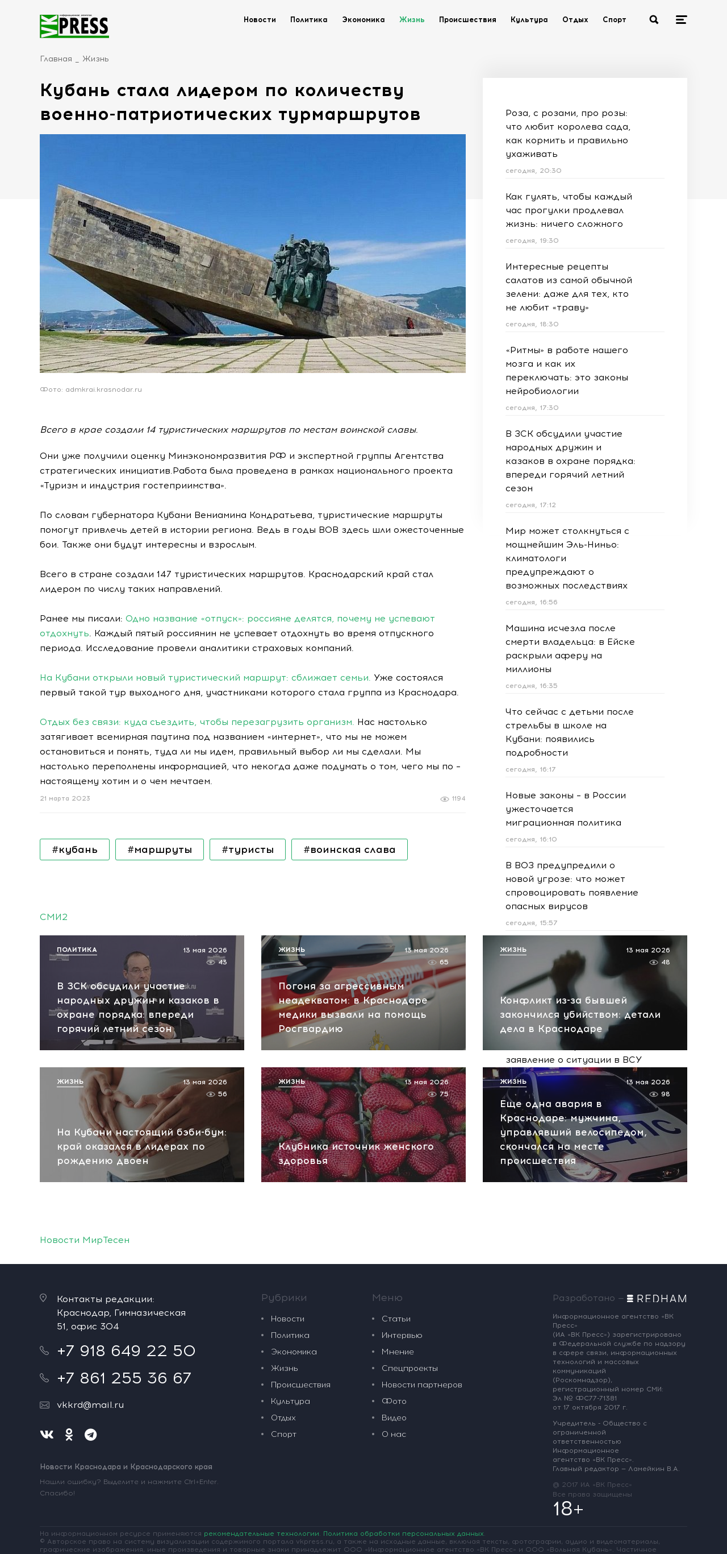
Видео (394, 1418)
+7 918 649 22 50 (126, 1350)
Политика (309, 19)
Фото (394, 1401)
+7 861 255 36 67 (124, 1377)
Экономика (363, 19)
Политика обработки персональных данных (403, 1534)
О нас (394, 1434)
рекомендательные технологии (261, 1534)
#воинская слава (349, 849)
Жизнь (412, 19)
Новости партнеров (422, 1385)
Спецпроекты (410, 1368)
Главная (56, 59)
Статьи (396, 1319)
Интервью (402, 1335)
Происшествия (467, 19)
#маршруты (159, 849)
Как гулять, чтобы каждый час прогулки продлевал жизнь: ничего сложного (568, 210)
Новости (260, 19)
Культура (529, 19)
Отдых (575, 19)
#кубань (75, 849)
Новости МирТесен (84, 1239)
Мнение (398, 1352)
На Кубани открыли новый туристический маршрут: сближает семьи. (205, 677)
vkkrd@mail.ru (90, 1404)
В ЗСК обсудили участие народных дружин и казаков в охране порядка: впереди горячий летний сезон (570, 461)
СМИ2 (54, 916)
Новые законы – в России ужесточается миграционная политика (565, 809)
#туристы (248, 849)
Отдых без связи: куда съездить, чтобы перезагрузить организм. (197, 721)
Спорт (614, 19)
